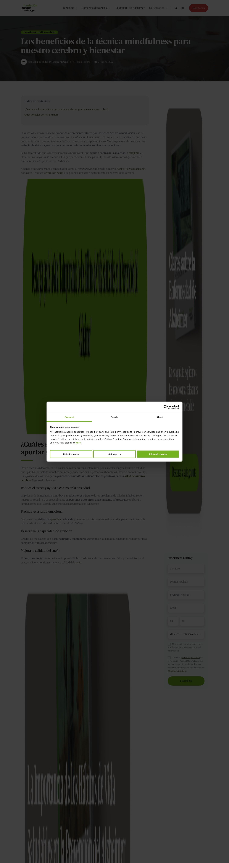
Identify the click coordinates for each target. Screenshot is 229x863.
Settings (114, 454)
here (78, 442)
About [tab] (159, 417)
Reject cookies (71, 454)
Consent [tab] (69, 417)
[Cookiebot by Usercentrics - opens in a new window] (166, 407)
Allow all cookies (158, 454)
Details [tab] (114, 417)
